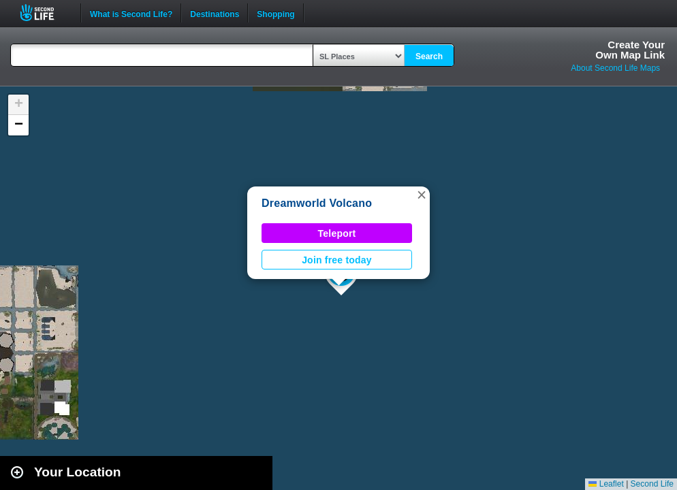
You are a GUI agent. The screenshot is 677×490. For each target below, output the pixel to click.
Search (429, 56)
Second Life (44, 12)
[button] (421, 194)
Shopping (275, 13)
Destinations (214, 13)
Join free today (337, 260)
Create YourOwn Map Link (630, 50)
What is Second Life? (131, 13)
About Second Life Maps (615, 68)
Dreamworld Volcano (317, 203)
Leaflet (605, 484)
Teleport (337, 233)
